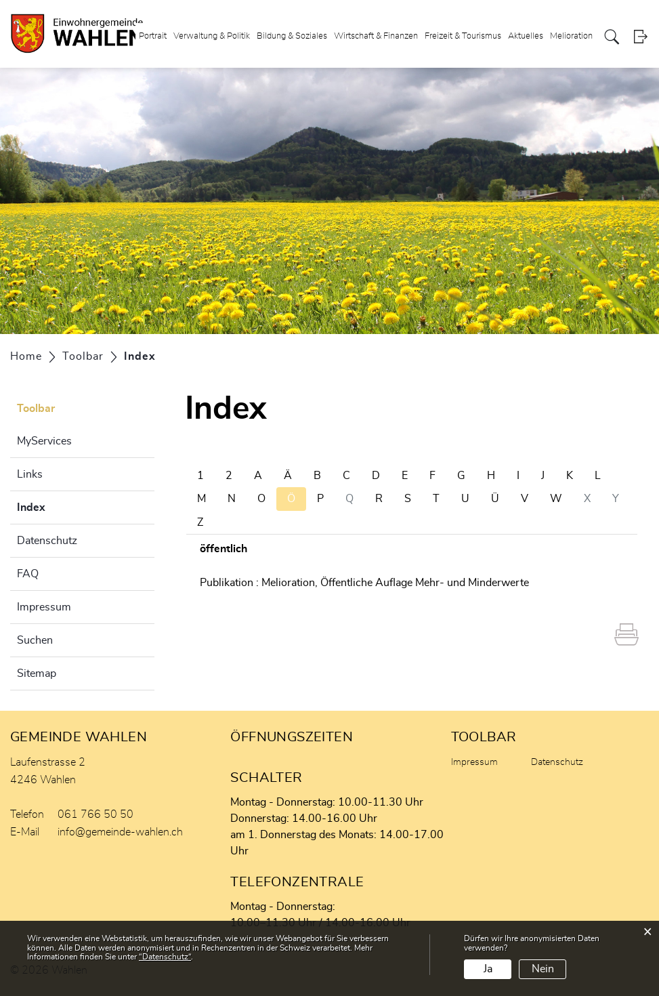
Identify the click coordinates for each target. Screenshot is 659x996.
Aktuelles (525, 36)
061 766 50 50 (95, 814)
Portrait (153, 36)
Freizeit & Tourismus (463, 36)
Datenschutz (47, 540)
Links (30, 474)
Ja (488, 968)
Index (65, 505)
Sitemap (36, 673)
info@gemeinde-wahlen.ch (120, 832)
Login (640, 36)
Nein (543, 968)
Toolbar (36, 408)
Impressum (44, 607)
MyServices (44, 441)
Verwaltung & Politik (211, 36)
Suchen (35, 640)
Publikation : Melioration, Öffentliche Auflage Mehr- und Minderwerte (364, 582)
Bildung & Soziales (292, 36)
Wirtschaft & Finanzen (376, 36)
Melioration (571, 36)
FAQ (28, 573)
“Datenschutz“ (165, 957)
